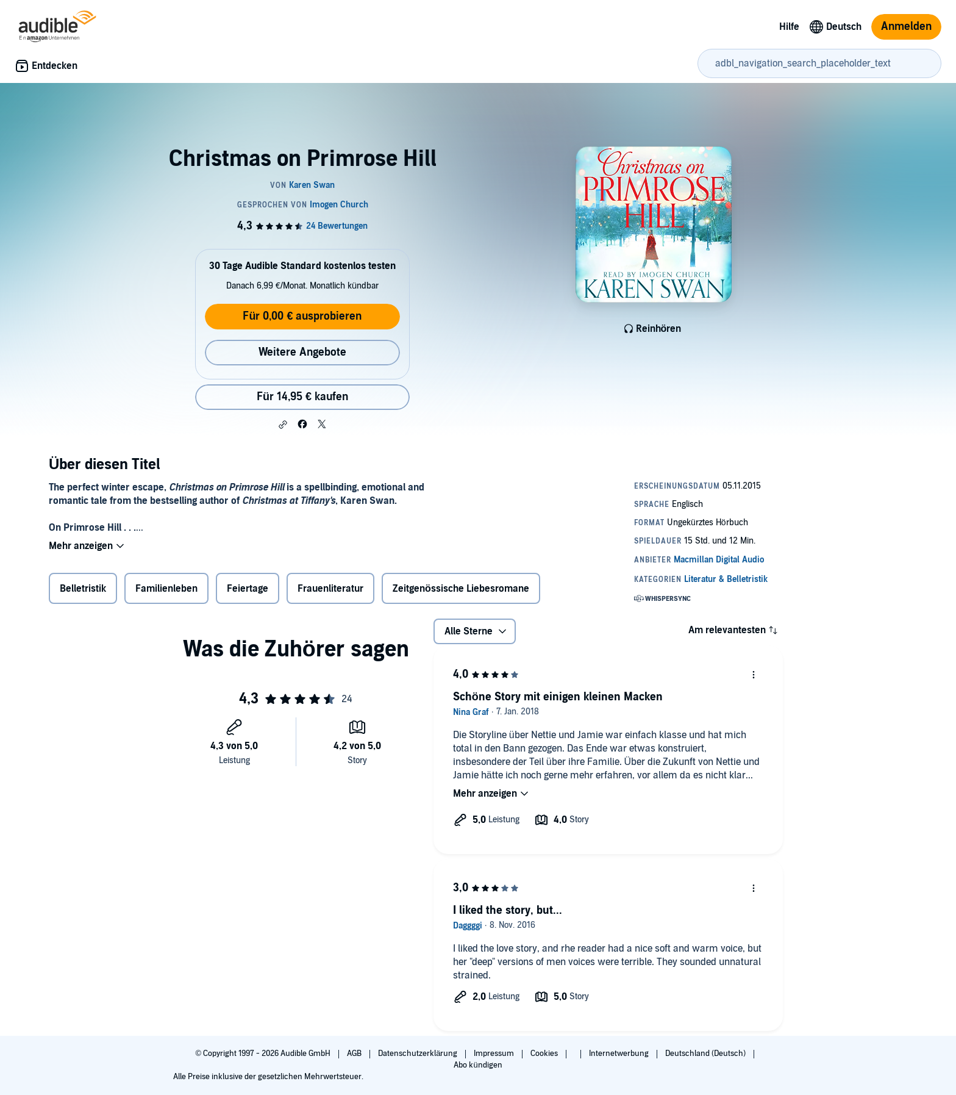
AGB (355, 1053)
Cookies (545, 1053)
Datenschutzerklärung (418, 1053)
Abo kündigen (478, 1065)
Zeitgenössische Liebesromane (461, 589)
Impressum (495, 1053)
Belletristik (83, 589)
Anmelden (906, 26)
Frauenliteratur (330, 589)
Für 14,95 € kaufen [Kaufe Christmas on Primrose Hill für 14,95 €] (302, 396)
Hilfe (789, 27)
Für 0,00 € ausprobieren (302, 316)
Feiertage (247, 589)
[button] (283, 424)
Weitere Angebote (302, 352)
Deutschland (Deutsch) (706, 1053)
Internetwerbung (620, 1053)
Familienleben (166, 589)
